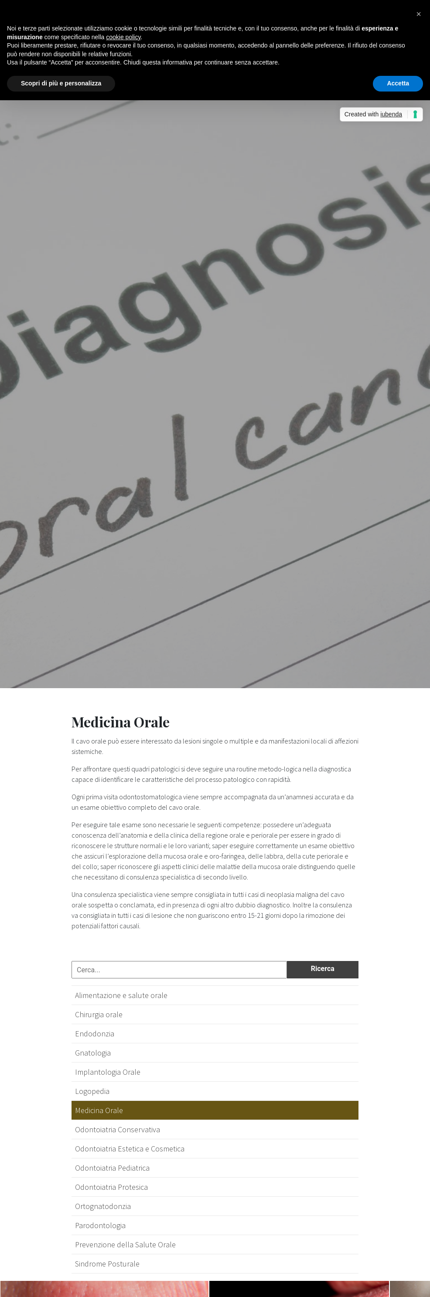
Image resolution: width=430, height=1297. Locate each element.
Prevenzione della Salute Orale (125, 1244)
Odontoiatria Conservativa (117, 1129)
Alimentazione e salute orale (121, 995)
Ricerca (322, 968)
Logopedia (92, 1091)
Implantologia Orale (107, 1072)
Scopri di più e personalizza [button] (61, 83)
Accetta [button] (398, 83)
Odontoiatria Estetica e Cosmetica (129, 1149)
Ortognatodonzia (103, 1206)
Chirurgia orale (99, 1014)
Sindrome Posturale (107, 1264)
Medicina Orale (99, 1110)
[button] (419, 14)
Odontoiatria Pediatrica (112, 1168)
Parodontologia (100, 1225)
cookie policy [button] (123, 37)
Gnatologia (93, 1053)
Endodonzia (94, 1034)
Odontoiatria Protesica (111, 1187)
